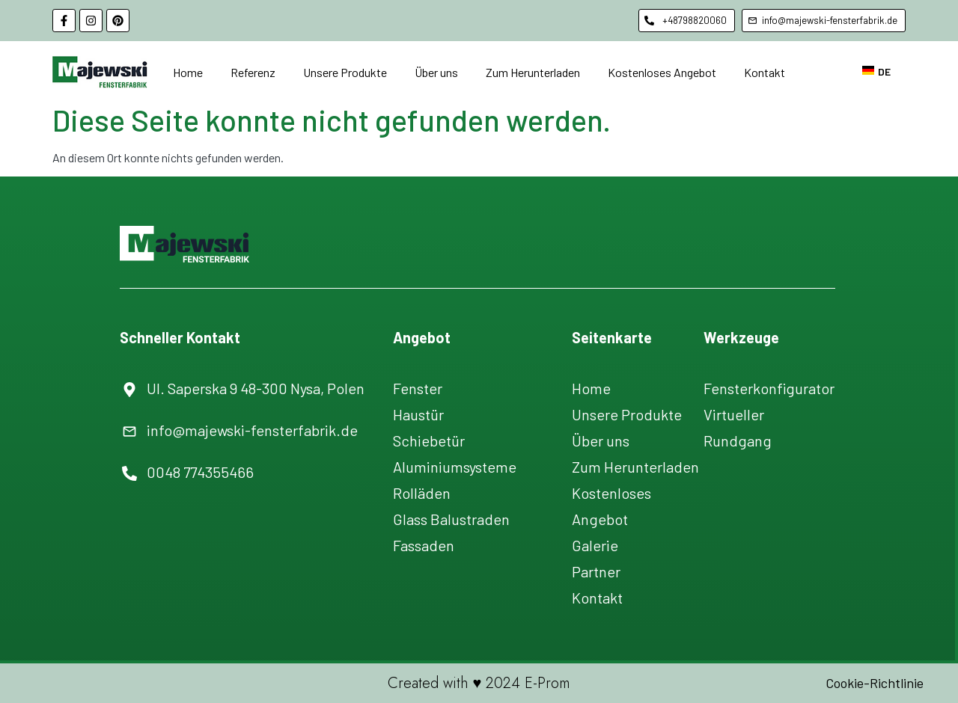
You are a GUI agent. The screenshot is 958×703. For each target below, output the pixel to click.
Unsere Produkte (345, 72)
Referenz (253, 72)
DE (876, 71)
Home (188, 72)
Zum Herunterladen (533, 72)
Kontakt (764, 72)
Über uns (436, 72)
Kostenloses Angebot (662, 72)
